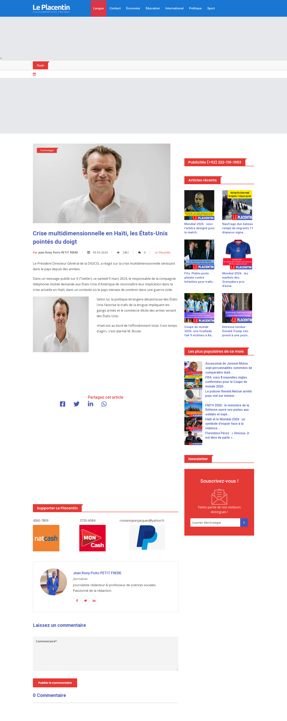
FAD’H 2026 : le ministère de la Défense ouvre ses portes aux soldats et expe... (227, 409)
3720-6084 (87, 520)
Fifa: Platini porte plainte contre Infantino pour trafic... (199, 278)
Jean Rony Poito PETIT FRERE (55, 252)
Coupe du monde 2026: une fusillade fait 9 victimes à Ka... (199, 331)
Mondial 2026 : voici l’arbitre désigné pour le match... (199, 228)
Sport (211, 8)
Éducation (153, 8)
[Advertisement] (143, 28)
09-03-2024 (97, 252)
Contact (115, 8)
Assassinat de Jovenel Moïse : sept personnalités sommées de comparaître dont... (229, 368)
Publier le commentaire (55, 683)
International (174, 8)
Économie (133, 8)
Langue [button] (98, 8)
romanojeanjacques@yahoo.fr (142, 520)
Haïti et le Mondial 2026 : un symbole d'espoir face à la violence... (225, 423)
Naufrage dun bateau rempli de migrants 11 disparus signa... (237, 228)
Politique (195, 8)
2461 (123, 252)
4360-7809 (40, 520)
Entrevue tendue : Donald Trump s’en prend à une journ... (236, 331)
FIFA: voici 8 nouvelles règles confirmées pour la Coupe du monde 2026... (226, 382)
